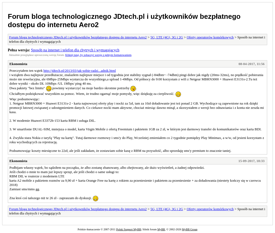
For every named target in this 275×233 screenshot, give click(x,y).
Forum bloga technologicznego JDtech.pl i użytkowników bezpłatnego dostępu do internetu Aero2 (78, 37)
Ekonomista (18, 64)
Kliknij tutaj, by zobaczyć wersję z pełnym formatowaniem (98, 54)
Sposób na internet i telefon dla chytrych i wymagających (75, 50)
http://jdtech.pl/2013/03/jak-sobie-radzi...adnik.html (80, 71)
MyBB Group (189, 229)
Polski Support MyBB (128, 229)
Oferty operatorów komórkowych (210, 37)
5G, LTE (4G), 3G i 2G (166, 37)
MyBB (161, 229)
